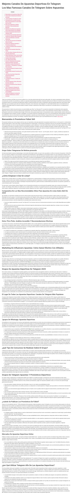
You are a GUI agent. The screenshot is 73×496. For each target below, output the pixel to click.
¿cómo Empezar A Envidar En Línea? (13, 18)
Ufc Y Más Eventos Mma (10, 59)
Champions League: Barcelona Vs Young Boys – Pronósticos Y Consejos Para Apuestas (13, 65)
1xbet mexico (60, 116)
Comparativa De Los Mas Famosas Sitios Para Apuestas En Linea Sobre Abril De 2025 (13, 22)
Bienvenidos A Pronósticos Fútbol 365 (13, 14)
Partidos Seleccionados (10, 58)
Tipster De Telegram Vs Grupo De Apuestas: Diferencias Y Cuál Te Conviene (12, 95)
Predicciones (8, 77)
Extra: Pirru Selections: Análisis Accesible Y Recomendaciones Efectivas (12, 26)
